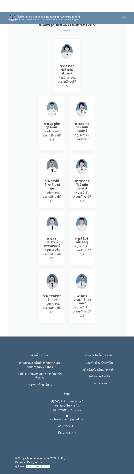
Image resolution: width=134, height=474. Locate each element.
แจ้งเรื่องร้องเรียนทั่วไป (99, 362)
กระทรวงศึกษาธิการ (40, 384)
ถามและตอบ (99, 383)
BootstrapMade (52, 462)
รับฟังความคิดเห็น (99, 376)
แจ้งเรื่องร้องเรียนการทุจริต (99, 369)
